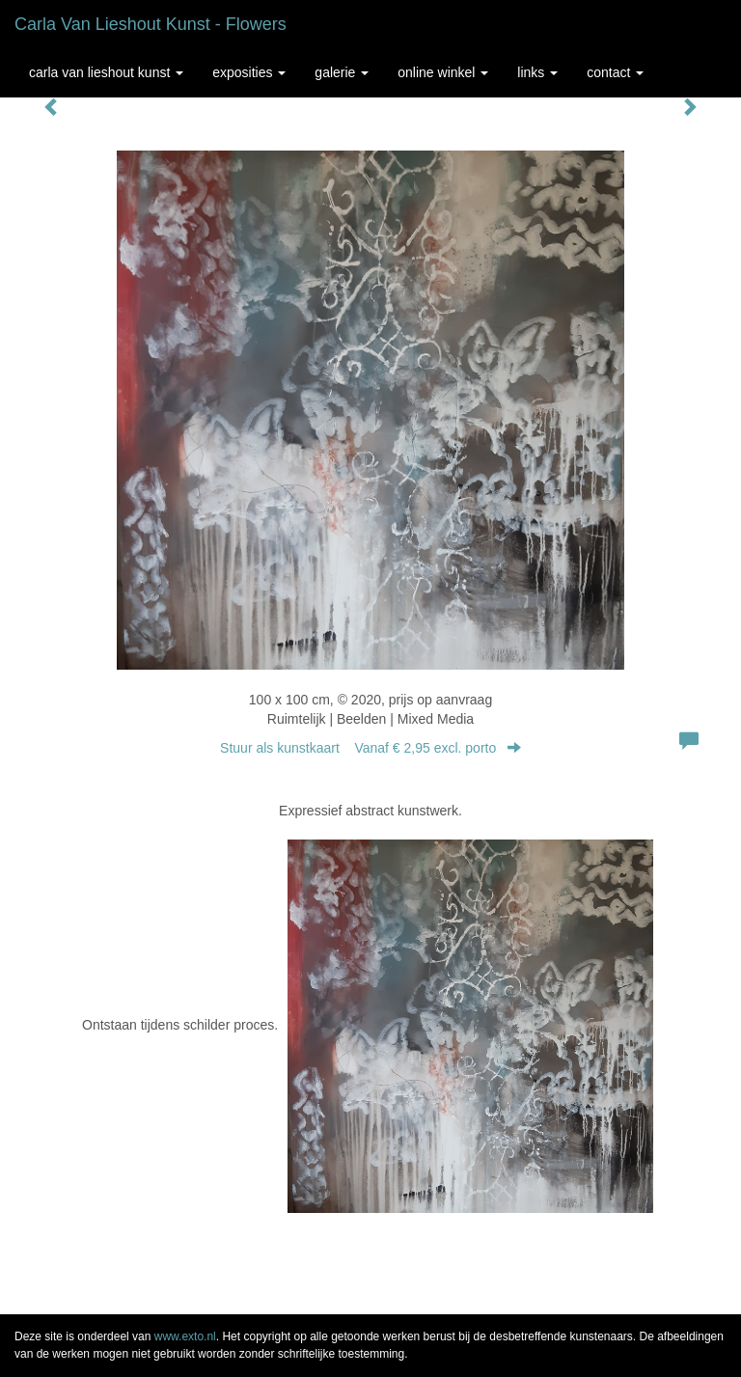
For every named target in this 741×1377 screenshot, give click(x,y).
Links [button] (537, 72)
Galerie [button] (342, 72)
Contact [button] (615, 72)
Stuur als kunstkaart (370, 748)
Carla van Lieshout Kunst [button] (106, 72)
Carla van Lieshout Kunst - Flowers (150, 24)
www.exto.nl (185, 1336)
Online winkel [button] (443, 72)
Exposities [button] (249, 72)
